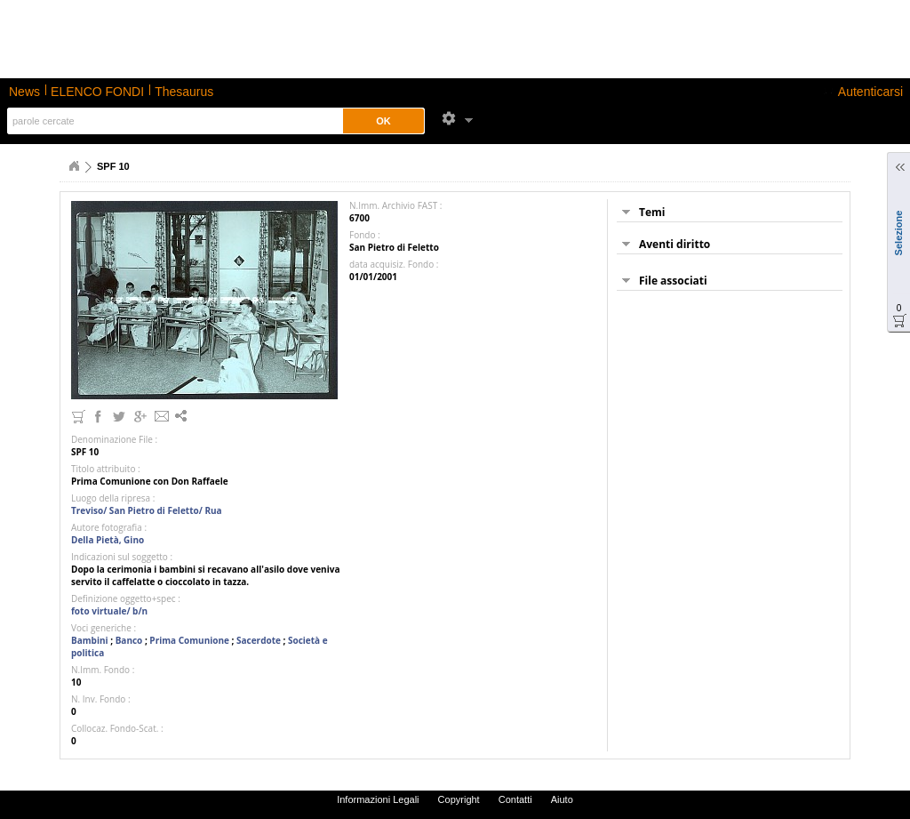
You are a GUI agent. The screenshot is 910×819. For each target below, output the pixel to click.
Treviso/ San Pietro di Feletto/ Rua (146, 510)
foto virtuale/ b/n (109, 611)
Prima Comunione (189, 640)
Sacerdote (258, 640)
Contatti (515, 799)
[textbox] (172, 120)
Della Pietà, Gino (107, 540)
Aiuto (562, 799)
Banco (129, 640)
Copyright (459, 799)
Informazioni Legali (378, 799)
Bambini (89, 640)
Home (74, 166)
